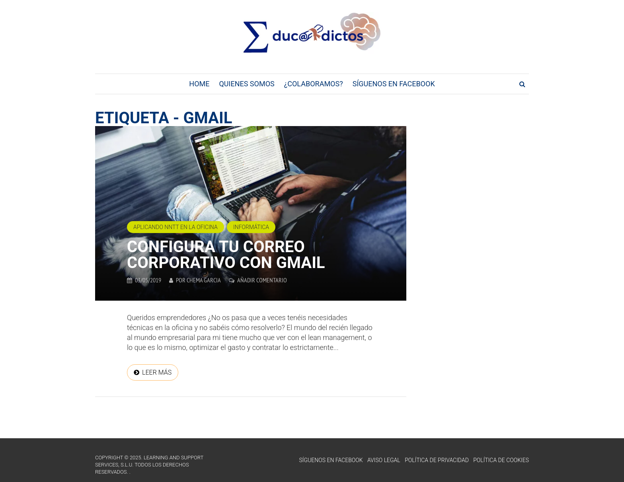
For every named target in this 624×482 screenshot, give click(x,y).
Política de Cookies (501, 460)
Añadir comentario (262, 280)
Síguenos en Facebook (394, 84)
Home (199, 84)
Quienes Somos (246, 84)
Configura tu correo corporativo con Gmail (226, 254)
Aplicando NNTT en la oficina (175, 227)
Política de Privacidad (437, 460)
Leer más (157, 372)
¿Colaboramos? (313, 84)
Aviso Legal (383, 460)
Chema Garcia (204, 280)
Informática (251, 227)
